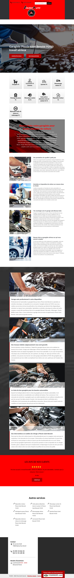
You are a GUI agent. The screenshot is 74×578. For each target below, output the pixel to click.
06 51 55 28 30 (26, 2)
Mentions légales (31, 576)
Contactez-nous (16, 56)
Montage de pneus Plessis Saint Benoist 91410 (22, 512)
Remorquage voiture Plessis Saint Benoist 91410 (37, 513)
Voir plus (37, 480)
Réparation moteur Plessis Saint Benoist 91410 (20, 506)
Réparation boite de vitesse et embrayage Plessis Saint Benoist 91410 (20, 522)
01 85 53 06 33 (15, 2)
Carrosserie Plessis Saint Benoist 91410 (38, 520)
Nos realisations (34, 56)
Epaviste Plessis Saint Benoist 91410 (55, 512)
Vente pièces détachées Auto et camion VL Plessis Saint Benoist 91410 (39, 506)
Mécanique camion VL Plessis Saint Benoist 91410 (55, 506)
